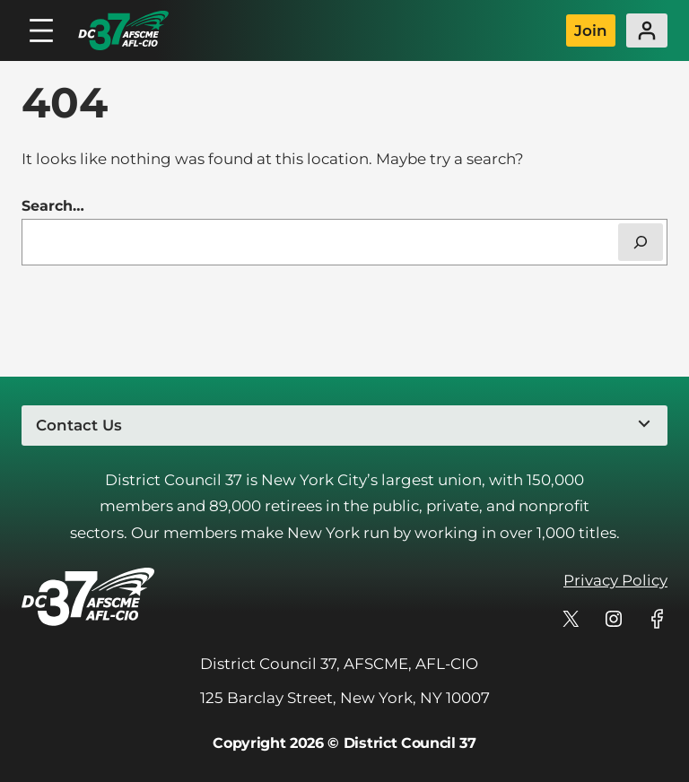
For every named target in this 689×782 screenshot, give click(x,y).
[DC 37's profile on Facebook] (656, 619)
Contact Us (79, 425)
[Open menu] (41, 30)
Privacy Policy (615, 580)
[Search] (640, 242)
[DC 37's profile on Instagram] (613, 619)
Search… (53, 205)
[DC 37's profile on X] (570, 619)
